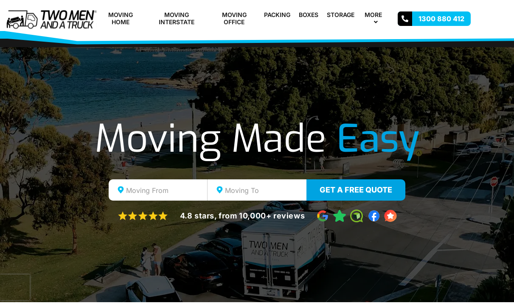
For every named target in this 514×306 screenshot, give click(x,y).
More (377, 18)
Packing (277, 14)
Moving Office (234, 18)
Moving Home (120, 18)
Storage (340, 14)
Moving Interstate (176, 18)
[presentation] (15, 287)
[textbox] (165, 190)
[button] (385, 15)
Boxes (308, 14)
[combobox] (158, 190)
